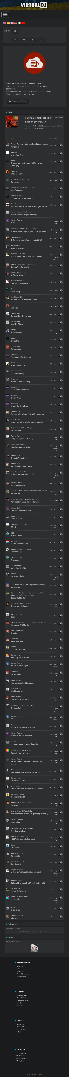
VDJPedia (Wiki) (23, 1000)
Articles (20, 1003)
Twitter (20, 1061)
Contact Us (21, 1027)
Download (21, 966)
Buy (18, 969)
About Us (20, 1024)
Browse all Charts (17, 101)
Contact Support (23, 995)
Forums (20, 1005)
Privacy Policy (22, 1029)
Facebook (21, 1053)
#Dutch (60, 126)
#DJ (42, 128)
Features (20, 971)
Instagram (22, 1058)
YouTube (21, 1056)
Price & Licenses (23, 974)
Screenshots (21, 976)
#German (37, 128)
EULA (19, 1032)
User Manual (21, 998)
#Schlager (29, 128)
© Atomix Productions (34, 1074)
